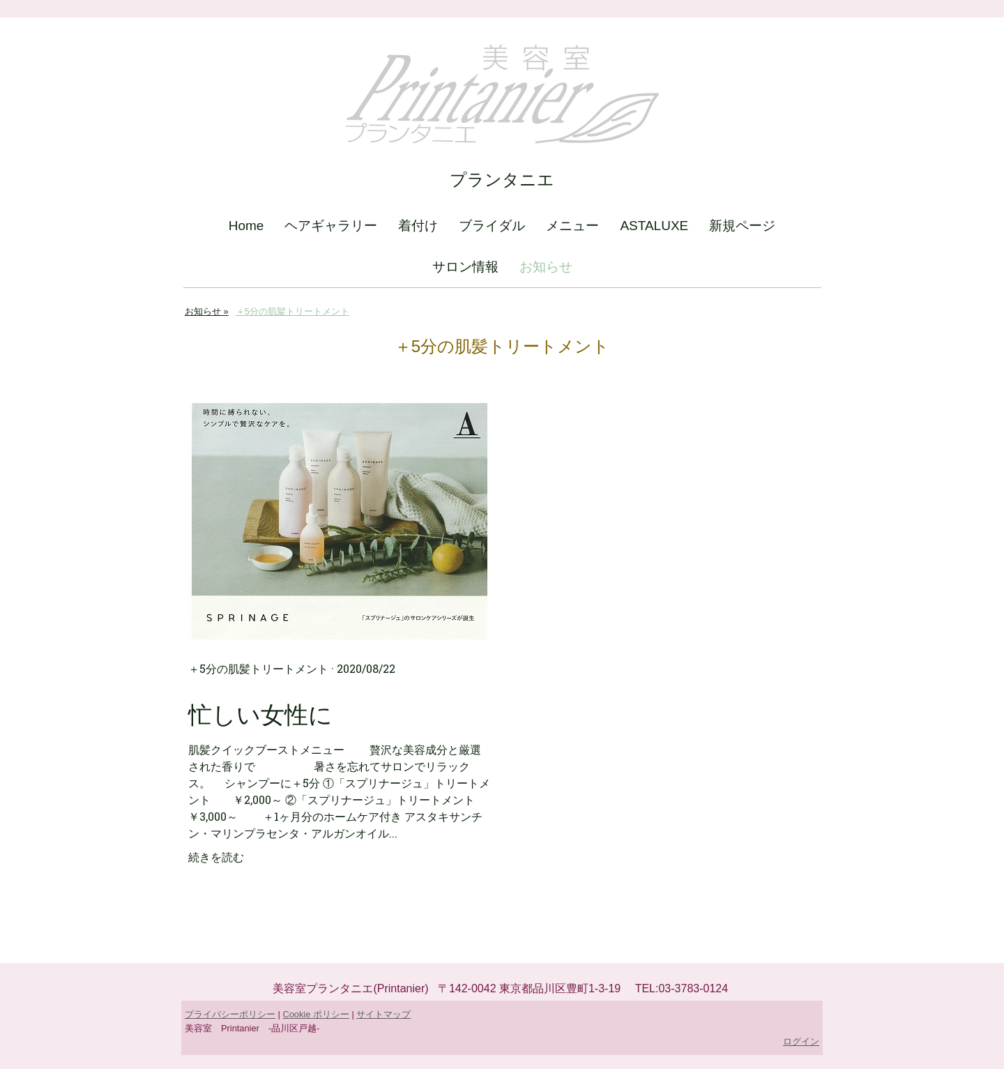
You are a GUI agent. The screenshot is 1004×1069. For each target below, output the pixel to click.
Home (246, 225)
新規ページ (742, 225)
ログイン (801, 1041)
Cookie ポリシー (315, 1014)
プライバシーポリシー (230, 1014)
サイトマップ (383, 1014)
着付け (418, 225)
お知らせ (545, 266)
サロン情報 (465, 266)
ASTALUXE (654, 225)
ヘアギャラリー (330, 225)
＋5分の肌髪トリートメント (258, 668)
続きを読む (216, 856)
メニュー (572, 225)
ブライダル (492, 225)
